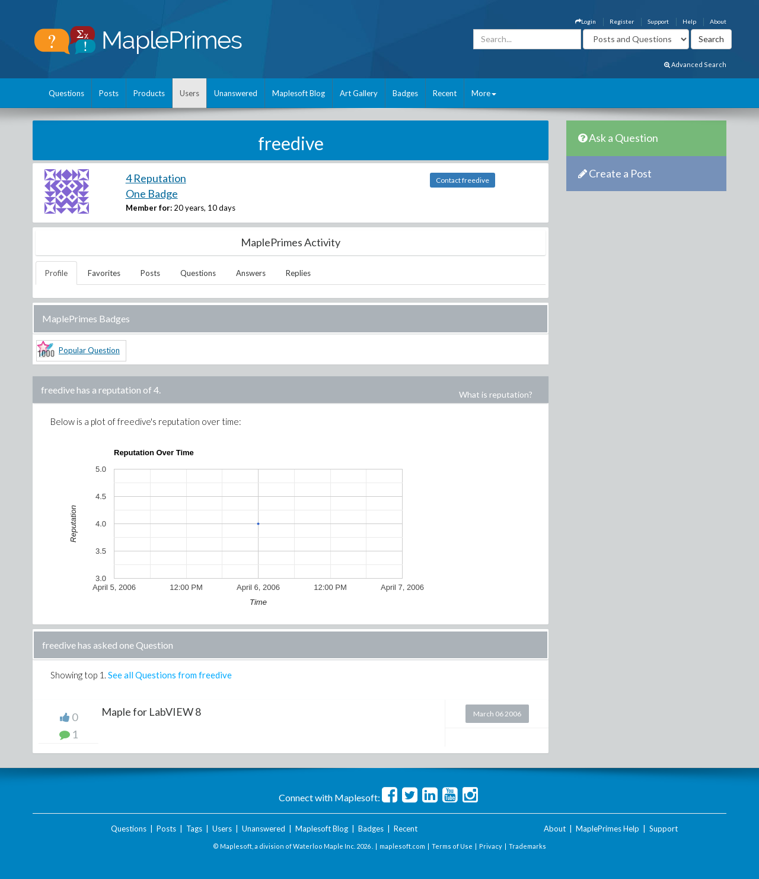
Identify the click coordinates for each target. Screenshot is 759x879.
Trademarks (527, 846)
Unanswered (235, 93)
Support (658, 21)
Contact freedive (462, 180)
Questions (66, 93)
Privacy (490, 846)
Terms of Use (452, 846)
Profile (56, 273)
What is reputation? (495, 394)
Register (622, 21)
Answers (251, 273)
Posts (109, 93)
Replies (298, 273)
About (718, 21)
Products (149, 93)
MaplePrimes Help (607, 828)
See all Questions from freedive (170, 674)
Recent (445, 93)
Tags (194, 828)
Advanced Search (695, 64)
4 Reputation (156, 178)
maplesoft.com (402, 846)
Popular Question (89, 350)
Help (689, 21)
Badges (405, 93)
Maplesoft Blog (298, 93)
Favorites (104, 273)
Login (585, 21)
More (483, 93)
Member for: (149, 207)
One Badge (152, 193)
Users (189, 93)
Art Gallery (359, 93)
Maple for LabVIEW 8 (151, 711)
